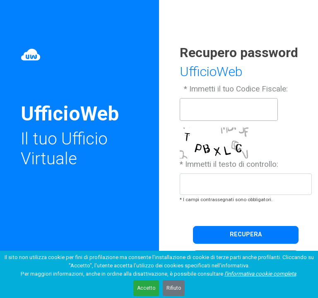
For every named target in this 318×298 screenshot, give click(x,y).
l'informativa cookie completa (260, 274)
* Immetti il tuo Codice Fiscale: (235, 89)
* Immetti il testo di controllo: (229, 164)
